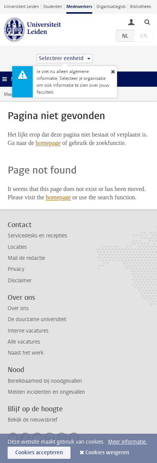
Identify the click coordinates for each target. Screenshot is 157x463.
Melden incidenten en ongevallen (46, 392)
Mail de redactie (26, 258)
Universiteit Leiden (21, 7)
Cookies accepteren (39, 452)
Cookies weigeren (107, 452)
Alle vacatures (24, 341)
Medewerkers (79, 7)
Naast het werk (25, 352)
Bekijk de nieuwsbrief (33, 419)
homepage (48, 143)
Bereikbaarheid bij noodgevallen (45, 381)
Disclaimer (20, 280)
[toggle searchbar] (147, 22)
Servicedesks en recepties (37, 235)
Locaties (17, 247)
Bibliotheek (140, 7)
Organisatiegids (111, 7)
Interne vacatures (28, 330)
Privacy (16, 269)
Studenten (52, 7)
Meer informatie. (127, 441)
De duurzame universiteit (37, 319)
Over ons (18, 308)
